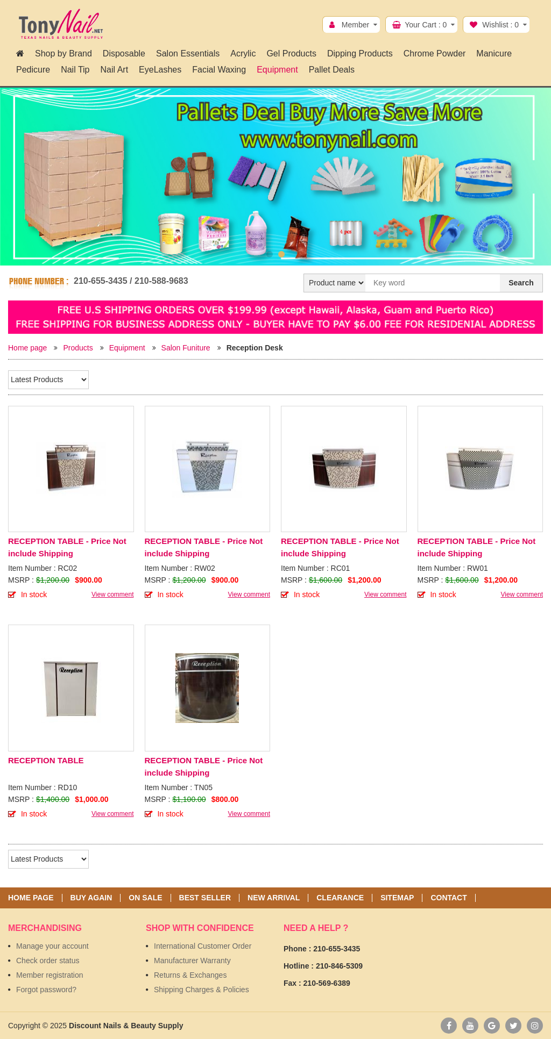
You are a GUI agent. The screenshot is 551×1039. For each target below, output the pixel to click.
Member (355, 24)
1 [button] (269, 254)
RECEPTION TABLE (46, 760)
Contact (448, 898)
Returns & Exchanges (190, 975)
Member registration (49, 975)
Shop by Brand (63, 53)
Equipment (127, 347)
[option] (275, 177)
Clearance (340, 898)
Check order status (48, 960)
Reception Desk (255, 347)
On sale (145, 898)
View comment (112, 594)
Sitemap (397, 898)
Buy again (91, 898)
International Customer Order (202, 946)
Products (78, 347)
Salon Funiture (185, 347)
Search (521, 282)
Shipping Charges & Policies (201, 989)
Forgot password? (46, 989)
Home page (27, 347)
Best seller (205, 898)
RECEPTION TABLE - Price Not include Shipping (67, 547)
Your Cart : (426, 24)
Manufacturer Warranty (192, 960)
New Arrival (274, 898)
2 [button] (281, 254)
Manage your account (52, 946)
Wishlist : (500, 24)
